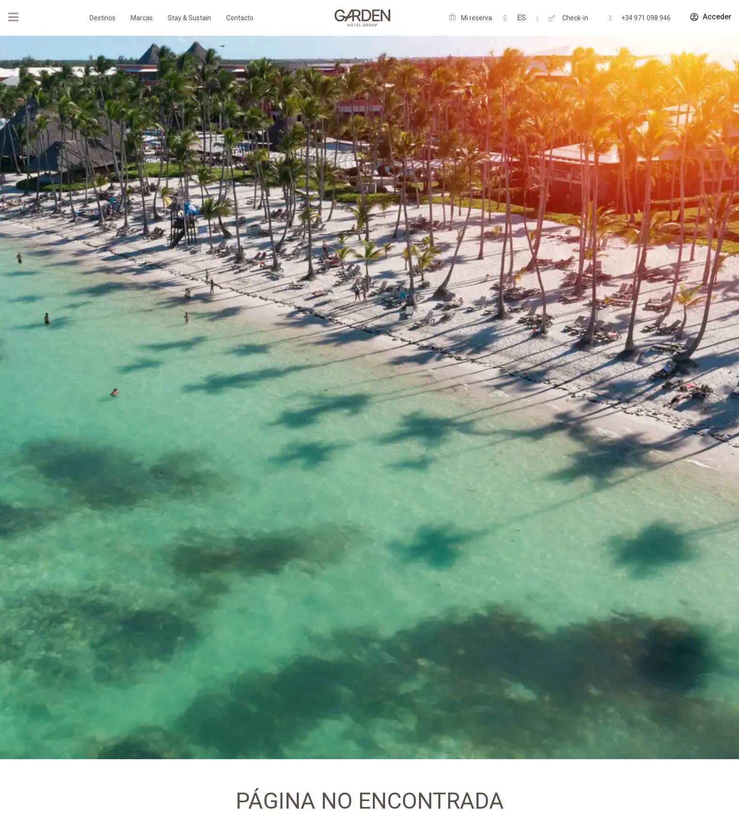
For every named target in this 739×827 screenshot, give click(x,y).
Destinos (102, 18)
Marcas (142, 18)
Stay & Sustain (189, 18)
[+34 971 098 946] (610, 18)
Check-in (575, 18)
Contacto (240, 18)
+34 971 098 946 (646, 18)
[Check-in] (551, 18)
